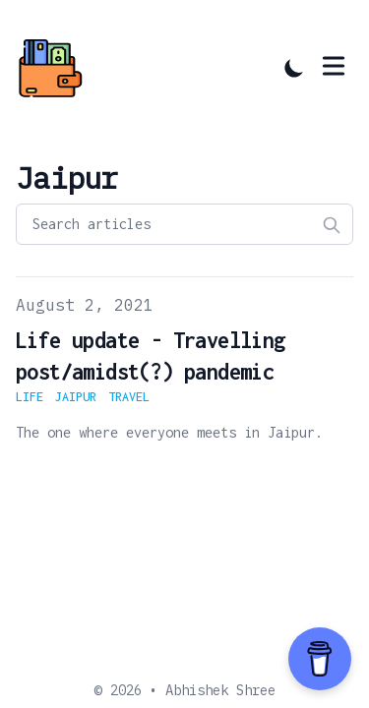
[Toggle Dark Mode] (294, 68)
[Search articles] (184, 224)
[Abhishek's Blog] (56, 68)
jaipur (75, 396)
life (29, 396)
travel (129, 396)
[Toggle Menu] (333, 66)
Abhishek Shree (220, 690)
